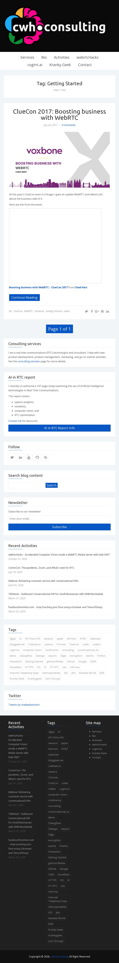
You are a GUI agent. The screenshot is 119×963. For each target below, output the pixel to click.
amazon (48, 638)
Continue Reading (24, 297)
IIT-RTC (54, 667)
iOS (66, 673)
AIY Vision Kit (32, 638)
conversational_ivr (88, 650)
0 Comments (68, 125)
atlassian (95, 638)
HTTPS (29, 667)
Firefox (101, 655)
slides (67, 311)
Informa (74, 667)
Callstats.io (34, 644)
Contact (85, 64)
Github (71, 661)
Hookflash (16, 667)
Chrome (61, 644)
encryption (76, 655)
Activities (61, 57)
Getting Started (54, 311)
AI (20, 638)
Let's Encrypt (52, 678)
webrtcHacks (88, 57)
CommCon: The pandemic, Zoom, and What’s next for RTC (41, 567)
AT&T (83, 638)
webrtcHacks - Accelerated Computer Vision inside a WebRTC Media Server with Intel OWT (59, 554)
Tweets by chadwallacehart (24, 704)
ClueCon (17, 311)
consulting (68, 650)
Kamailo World (87, 673)
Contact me (15, 421)
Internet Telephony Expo (24, 673)
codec (86, 644)
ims (64, 667)
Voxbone (39, 311)
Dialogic (40, 655)
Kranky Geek (60, 64)
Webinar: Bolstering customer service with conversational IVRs (43, 580)
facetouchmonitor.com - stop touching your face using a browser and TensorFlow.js (55, 607)
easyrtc (52, 655)
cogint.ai (34, 64)
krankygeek (35, 678)
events (90, 655)
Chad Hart (81, 287)
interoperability (51, 673)
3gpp (13, 638)
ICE (39, 667)
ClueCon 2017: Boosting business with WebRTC (59, 114)
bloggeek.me (17, 644)
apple (60, 638)
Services (27, 57)
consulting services (29, 361)
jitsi (73, 673)
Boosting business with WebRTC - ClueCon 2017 (38, 287)
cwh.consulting (59, 956)
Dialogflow (26, 655)
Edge (63, 655)
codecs (96, 644)
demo (13, 655)
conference (51, 650)
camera (48, 644)
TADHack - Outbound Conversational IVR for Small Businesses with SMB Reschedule (55, 594)
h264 (93, 661)
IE (45, 667)
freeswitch (16, 661)
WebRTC (28, 311)
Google (82, 661)
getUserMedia (55, 661)
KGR (101, 673)
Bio (44, 57)
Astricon (71, 638)
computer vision (32, 650)
